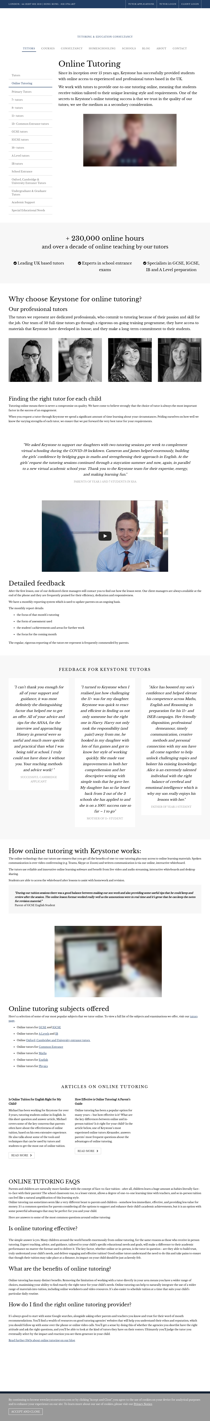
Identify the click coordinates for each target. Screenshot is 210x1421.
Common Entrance (51, 1046)
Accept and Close (25, 1411)
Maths (43, 1053)
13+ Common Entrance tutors (30, 123)
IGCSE (56, 1027)
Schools (129, 48)
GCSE (42, 1027)
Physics (43, 1066)
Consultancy (72, 48)
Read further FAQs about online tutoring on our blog (42, 1340)
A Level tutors (20, 155)
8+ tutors (17, 107)
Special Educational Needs (28, 210)
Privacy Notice (143, 1404)
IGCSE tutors (20, 139)
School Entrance (22, 171)
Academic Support (23, 202)
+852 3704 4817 (67, 4)
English (43, 1059)
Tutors (29, 48)
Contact (180, 48)
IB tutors (17, 163)
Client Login (190, 4)
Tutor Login (167, 4)
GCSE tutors (19, 131)
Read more (21, 1155)
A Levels (44, 1033)
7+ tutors (17, 99)
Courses (48, 48)
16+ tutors (18, 147)
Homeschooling (102, 48)
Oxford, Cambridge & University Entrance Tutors (29, 181)
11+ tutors (17, 115)
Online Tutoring (22, 83)
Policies (176, 1390)
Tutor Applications (141, 4)
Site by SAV (189, 1390)
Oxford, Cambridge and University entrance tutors (58, 1040)
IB (56, 1033)
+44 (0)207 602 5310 (31, 4)
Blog (146, 48)
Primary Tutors (21, 91)
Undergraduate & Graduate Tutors (29, 192)
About (161, 48)
